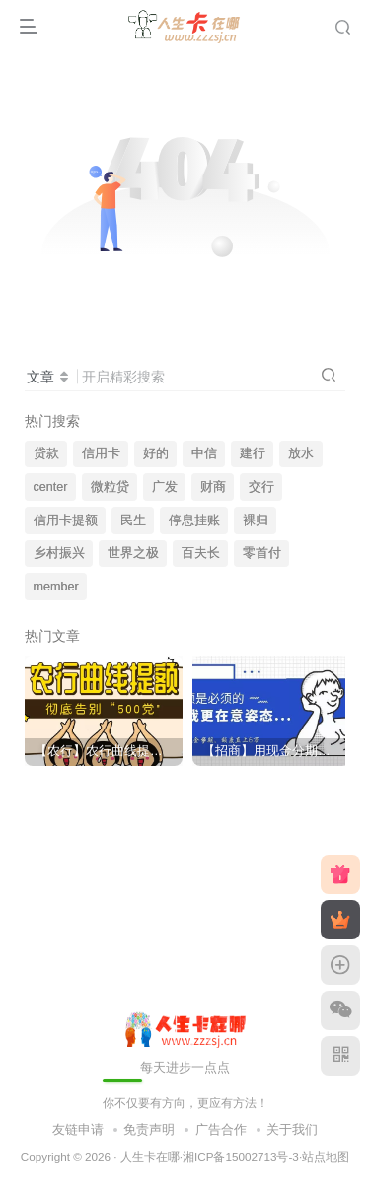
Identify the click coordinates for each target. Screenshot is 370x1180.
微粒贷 (110, 487)
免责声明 (149, 1129)
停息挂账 (194, 520)
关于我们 (292, 1129)
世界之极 (133, 553)
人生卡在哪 (150, 1156)
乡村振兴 (59, 553)
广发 (165, 487)
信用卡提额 (66, 520)
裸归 (255, 520)
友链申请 (78, 1129)
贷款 (46, 453)
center (51, 487)
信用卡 (101, 453)
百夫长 (201, 553)
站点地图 (325, 1156)
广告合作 (221, 1129)
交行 (261, 487)
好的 (156, 453)
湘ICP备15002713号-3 (241, 1156)
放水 (301, 453)
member (56, 586)
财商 (213, 487)
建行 (252, 453)
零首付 (262, 553)
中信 (204, 453)
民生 (133, 520)
